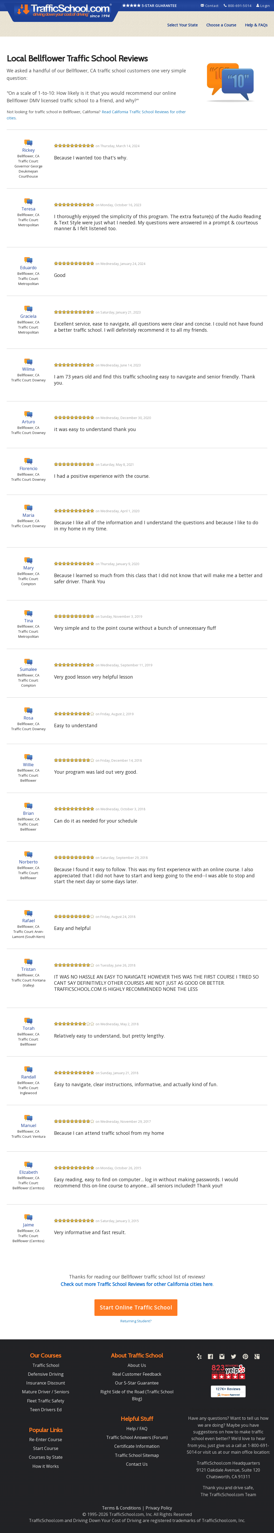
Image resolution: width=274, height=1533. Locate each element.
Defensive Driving (46, 1374)
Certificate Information (136, 1446)
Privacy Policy (159, 1508)
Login (263, 5)
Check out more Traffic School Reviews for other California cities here (136, 1284)
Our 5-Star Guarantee (137, 1383)
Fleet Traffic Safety (45, 1401)
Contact (210, 5)
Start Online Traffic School (136, 1307)
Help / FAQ (136, 1429)
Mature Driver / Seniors (45, 1392)
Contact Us (137, 1464)
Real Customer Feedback (136, 1374)
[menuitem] (182, 25)
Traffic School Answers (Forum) (137, 1437)
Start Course (45, 1448)
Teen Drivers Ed (46, 1410)
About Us (137, 1365)
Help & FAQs (256, 25)
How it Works (45, 1466)
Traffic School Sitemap (137, 1455)
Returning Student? (135, 1321)
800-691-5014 (238, 5)
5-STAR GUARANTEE (149, 5)
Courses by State (46, 1457)
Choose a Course (221, 25)
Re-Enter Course (45, 1439)
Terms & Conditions (122, 1508)
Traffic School (45, 1365)
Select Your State (182, 25)
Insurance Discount (45, 1383)
